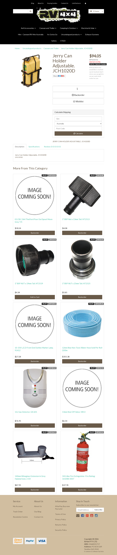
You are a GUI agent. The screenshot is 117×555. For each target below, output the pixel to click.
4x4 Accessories (28, 28)
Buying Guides (52, 3)
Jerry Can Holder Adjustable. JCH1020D (76, 48)
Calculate (78, 133)
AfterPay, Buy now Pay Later (62, 507)
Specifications (34, 147)
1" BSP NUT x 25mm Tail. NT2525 (76, 283)
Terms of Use (60, 514)
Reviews (52, 147)
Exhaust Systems (92, 34)
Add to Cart (35, 297)
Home (17, 48)
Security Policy (61, 530)
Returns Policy (61, 525)
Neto (102, 551)
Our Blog (37, 511)
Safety (54, 41)
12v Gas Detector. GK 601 (26, 412)
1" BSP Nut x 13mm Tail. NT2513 (76, 219)
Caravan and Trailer (47, 28)
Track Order (18, 511)
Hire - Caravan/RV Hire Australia (30, 34)
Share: (59, 76)
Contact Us (64, 3)
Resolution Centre (20, 517)
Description (19, 147)
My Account (18, 506)
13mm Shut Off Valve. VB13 (73, 412)
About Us (41, 3)
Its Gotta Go (52, 34)
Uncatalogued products (71, 34)
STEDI (63, 41)
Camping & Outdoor (69, 28)
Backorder (78, 95)
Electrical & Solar (88, 28)
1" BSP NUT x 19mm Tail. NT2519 (29, 283)
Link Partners (76, 3)
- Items (94, 11)
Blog (32, 3)
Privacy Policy (60, 519)
